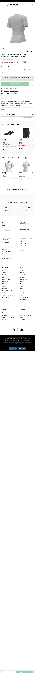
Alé (2, 51)
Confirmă (29, 208)
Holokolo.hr (28, 342)
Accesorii (4, 315)
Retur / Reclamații (7, 251)
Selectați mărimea (7, 73)
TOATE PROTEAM (25, 322)
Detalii (3, 109)
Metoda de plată (24, 227)
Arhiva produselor (7, 230)
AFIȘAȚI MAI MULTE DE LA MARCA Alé (17, 189)
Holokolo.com (13, 342)
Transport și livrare (24, 229)
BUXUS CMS (14, 338)
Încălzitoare (23, 299)
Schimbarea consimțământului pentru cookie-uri (7, 256)
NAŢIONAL (23, 319)
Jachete (4, 277)
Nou (3, 270)
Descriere (4, 98)
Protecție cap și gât (7, 290)
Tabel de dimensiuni (29, 70)
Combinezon (5, 297)
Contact (4, 228)
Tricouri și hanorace (7, 295)
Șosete (4, 286)
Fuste (21, 295)
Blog (3, 225)
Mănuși (4, 284)
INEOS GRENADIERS (25, 315)
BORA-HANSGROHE (25, 313)
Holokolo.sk (26, 338)
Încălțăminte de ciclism (8, 317)
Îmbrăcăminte (6, 313)
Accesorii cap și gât (25, 297)
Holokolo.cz (7, 340)
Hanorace (22, 290)
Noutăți (21, 270)
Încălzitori (4, 288)
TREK (21, 317)
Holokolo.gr (18, 343)
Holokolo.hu (21, 340)
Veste (3, 293)
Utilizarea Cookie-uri (25, 245)
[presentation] (2, 139)
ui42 (21, 338)
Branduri (4, 319)
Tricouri (4, 272)
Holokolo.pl (14, 340)
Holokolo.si (6, 342)
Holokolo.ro (28, 340)
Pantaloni (4, 275)
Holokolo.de (21, 342)
